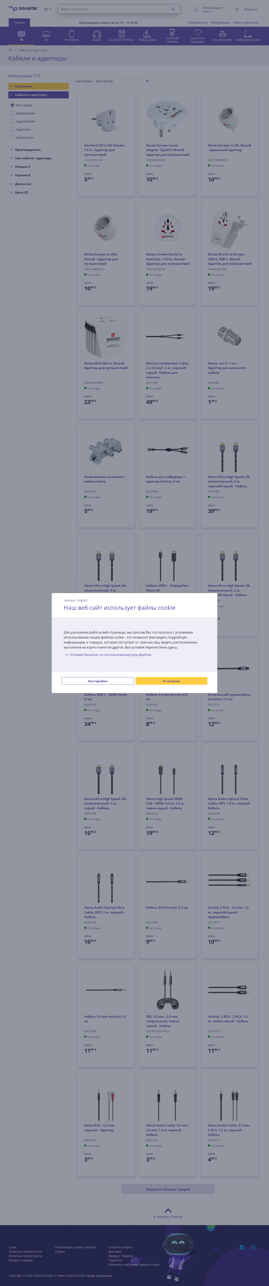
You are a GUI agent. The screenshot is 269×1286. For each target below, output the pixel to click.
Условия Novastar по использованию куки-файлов (107, 654)
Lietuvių (69, 600)
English (82, 600)
